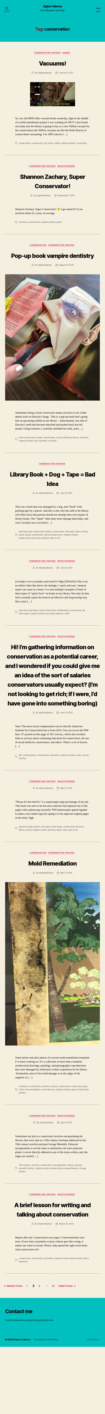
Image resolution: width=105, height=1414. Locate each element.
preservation (25, 548)
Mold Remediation (52, 921)
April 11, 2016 (66, 931)
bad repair (34, 621)
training (29, 816)
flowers (71, 1223)
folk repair (72, 542)
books (40, 448)
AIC (20, 813)
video (68, 624)
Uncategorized (67, 167)
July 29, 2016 (66, 504)
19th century (25, 1223)
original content (69, 143)
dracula (61, 448)
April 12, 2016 (66, 846)
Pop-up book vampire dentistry (52, 260)
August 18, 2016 (66, 275)
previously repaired (41, 548)
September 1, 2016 (66, 196)
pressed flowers (72, 1226)
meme (29, 887)
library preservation (61, 545)
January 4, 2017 (66, 73)
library (77, 448)
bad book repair (26, 884)
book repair (58, 884)
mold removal (48, 1147)
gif (46, 143)
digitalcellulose (44, 73)
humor (67, 53)
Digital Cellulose (52, 6)
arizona (54, 1144)
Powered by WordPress (47, 1406)
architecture (35, 1144)
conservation (25, 143)
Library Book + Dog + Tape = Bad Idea (52, 489)
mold (21, 1147)
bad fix (38, 884)
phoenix (36, 1150)
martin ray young (80, 1144)
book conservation (27, 448)
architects (23, 1144)
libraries (70, 448)
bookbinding (64, 621)
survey (22, 816)
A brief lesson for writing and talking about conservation (52, 1272)
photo (60, 223)
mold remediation (33, 1147)
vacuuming (82, 143)
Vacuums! (52, 63)
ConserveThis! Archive (47, 53)
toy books (64, 451)
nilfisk (57, 143)
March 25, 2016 (66, 1291)
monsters (23, 451)
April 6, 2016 (66, 1180)
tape (66, 887)
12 (63, 1353)
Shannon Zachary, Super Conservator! (52, 181)
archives (46, 1144)
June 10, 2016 (66, 770)
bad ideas (23, 621)
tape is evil (56, 548)
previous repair (56, 887)
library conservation (41, 545)
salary (80, 813)
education (56, 813)
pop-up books (51, 451)
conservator (38, 143)
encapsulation (60, 1223)
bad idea (23, 542)
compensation (30, 813)
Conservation (37, 246)
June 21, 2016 (66, 578)
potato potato (77, 1325)
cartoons (23, 223)
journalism (49, 1325)
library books (25, 545)
